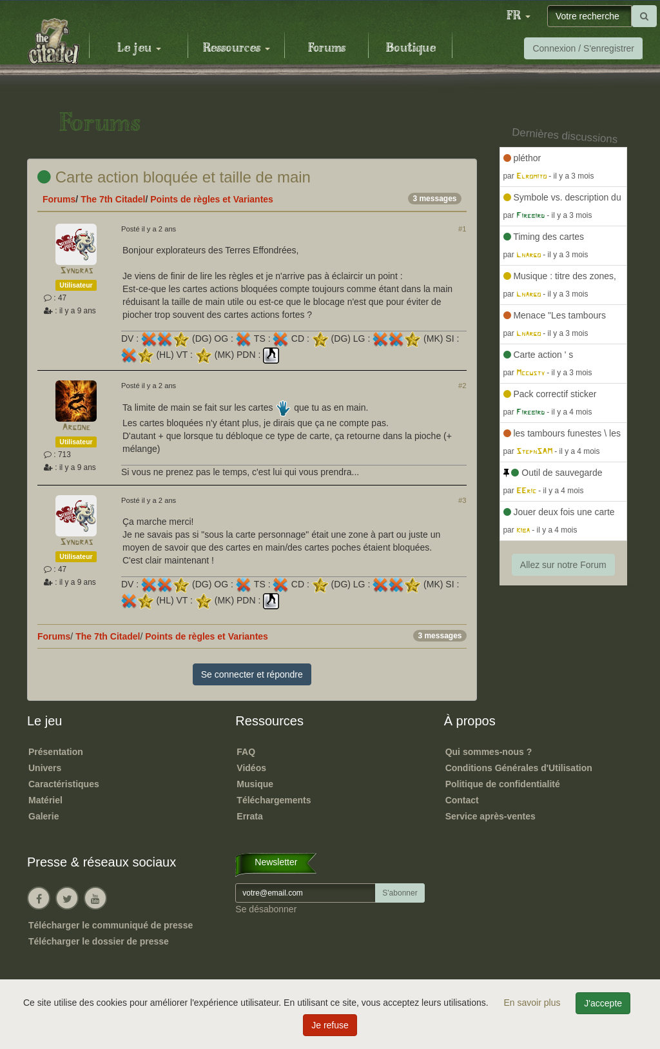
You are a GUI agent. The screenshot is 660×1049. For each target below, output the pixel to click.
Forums (326, 48)
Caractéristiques (63, 784)
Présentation (55, 752)
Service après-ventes (490, 816)
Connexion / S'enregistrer (583, 48)
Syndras (76, 271)
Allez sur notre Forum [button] (563, 565)
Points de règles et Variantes (211, 199)
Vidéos (251, 768)
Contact (462, 800)
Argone (76, 428)
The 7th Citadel (113, 199)
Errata (249, 816)
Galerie (43, 816)
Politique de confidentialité (502, 784)
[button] (518, 16)
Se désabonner (265, 909)
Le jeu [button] (139, 48)
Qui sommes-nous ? (488, 752)
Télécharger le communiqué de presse (110, 925)
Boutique (411, 48)
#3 (462, 500)
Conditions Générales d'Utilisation (518, 768)
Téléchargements (274, 800)
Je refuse (330, 1025)
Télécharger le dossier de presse (98, 941)
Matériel (45, 800)
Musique (255, 784)
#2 (462, 385)
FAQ (246, 752)
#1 (462, 229)
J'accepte (603, 1003)
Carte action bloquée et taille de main (174, 177)
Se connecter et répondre (252, 674)
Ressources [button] (236, 48)
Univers (44, 768)
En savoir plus (533, 1002)
